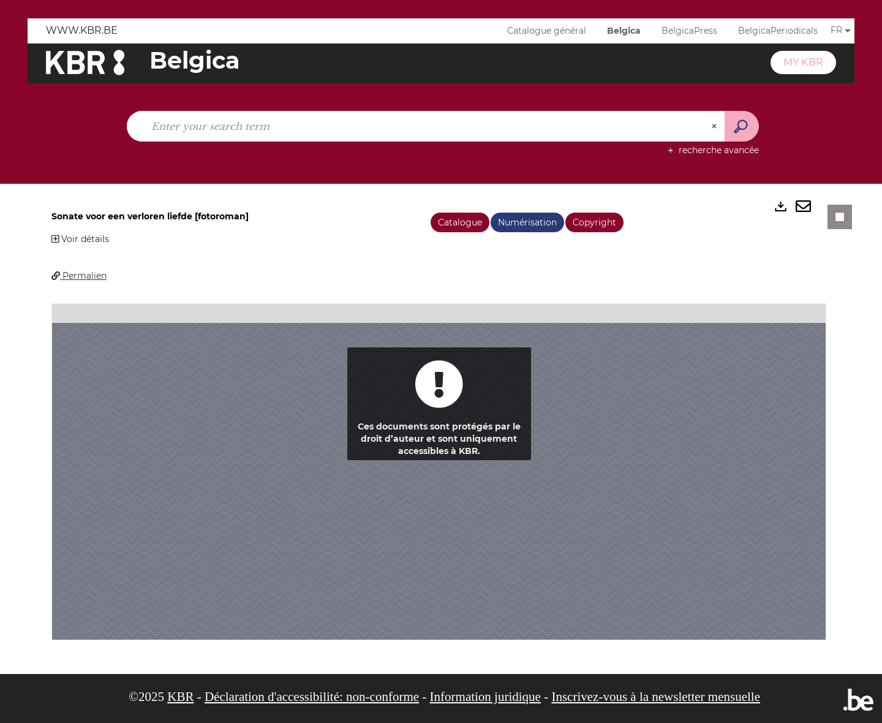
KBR (180, 696)
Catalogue (460, 222)
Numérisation (527, 222)
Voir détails (80, 238)
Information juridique (485, 696)
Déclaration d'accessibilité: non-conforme (312, 696)
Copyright (594, 222)
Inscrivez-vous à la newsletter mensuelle (655, 696)
